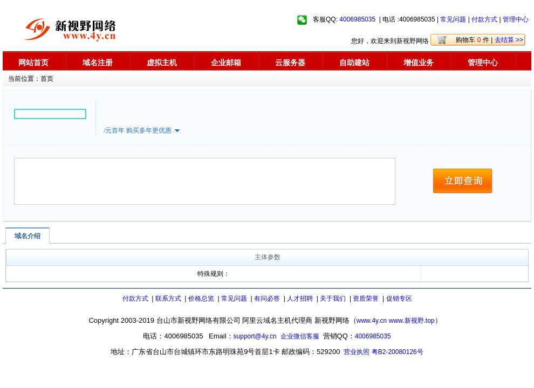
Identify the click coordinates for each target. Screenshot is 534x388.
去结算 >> (509, 40)
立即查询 (463, 181)
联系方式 (168, 298)
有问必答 (267, 298)
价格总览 (201, 298)
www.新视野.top (412, 320)
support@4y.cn (255, 336)
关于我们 (333, 298)
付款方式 (484, 19)
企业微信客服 (299, 336)
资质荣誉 (366, 298)
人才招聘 (300, 298)
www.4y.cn (372, 320)
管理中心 (516, 19)
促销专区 (399, 298)
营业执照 (356, 352)
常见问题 (453, 19)
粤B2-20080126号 (397, 352)
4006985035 (357, 19)
